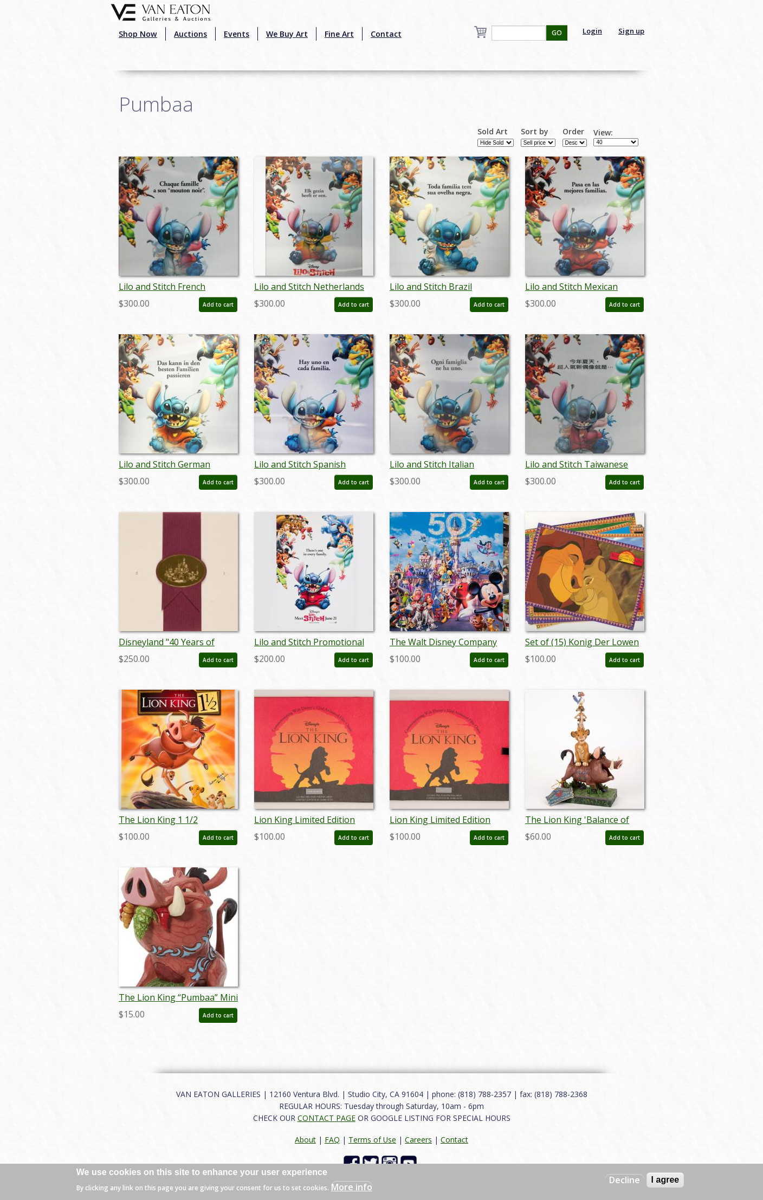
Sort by (534, 131)
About (305, 1139)
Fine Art (339, 34)
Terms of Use (372, 1139)
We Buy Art (287, 34)
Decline (624, 1180)
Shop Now (138, 34)
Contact (386, 34)
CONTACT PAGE (326, 1118)
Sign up (631, 31)
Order (573, 131)
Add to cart (218, 304)
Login (592, 31)
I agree (665, 1179)
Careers (418, 1139)
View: (603, 133)
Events (236, 34)
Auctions (190, 34)
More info (351, 1187)
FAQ (332, 1139)
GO (557, 32)
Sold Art (492, 131)
